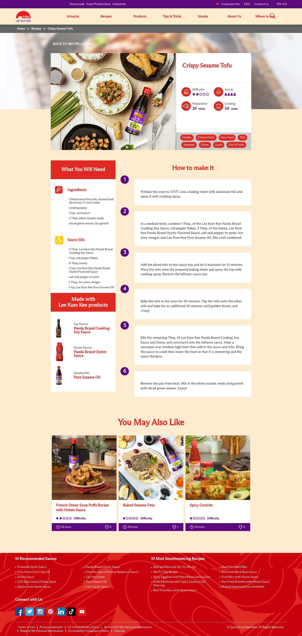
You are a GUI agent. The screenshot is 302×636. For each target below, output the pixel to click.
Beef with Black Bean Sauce (239, 572)
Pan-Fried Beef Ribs (234, 567)
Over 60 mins (236, 145)
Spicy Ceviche (201, 505)
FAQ (247, 4)
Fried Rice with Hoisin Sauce (240, 577)
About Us (234, 16)
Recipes (106, 16)
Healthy (187, 137)
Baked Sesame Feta (139, 505)
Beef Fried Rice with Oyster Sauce (175, 590)
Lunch (218, 145)
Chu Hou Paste (95, 577)
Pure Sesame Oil (96, 581)
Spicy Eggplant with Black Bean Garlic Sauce (181, 577)
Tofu (242, 137)
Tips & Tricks (172, 16)
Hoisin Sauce (25, 577)
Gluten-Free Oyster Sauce (34, 586)
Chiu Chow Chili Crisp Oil (33, 572)
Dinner (205, 145)
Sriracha (73, 16)
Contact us (262, 4)
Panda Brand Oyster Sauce (103, 567)
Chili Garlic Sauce (97, 586)
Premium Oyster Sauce (32, 567)
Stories (203, 16)
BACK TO (60, 44)
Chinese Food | (206, 137)
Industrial (119, 4)
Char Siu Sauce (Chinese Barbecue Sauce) (112, 572)
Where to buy (265, 16)
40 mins (64, 527)
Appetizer (189, 145)
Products (139, 16)
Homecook (77, 4)
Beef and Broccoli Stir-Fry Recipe (174, 567)
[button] (288, 16)
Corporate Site (227, 4)
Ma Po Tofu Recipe (165, 572)
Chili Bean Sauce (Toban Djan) (36, 581)
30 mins (131, 527)
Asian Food (227, 137)
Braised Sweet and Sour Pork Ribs (243, 586)
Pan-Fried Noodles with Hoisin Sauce (246, 581)
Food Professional (98, 4)
